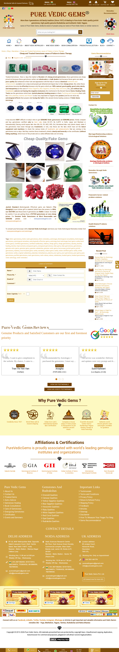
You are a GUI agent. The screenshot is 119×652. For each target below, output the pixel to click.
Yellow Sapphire (33, 89)
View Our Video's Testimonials (59, 389)
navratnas (41, 251)
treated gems (66, 255)
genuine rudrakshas (36, 248)
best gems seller (74, 241)
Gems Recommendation (101, 53)
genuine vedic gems (51, 248)
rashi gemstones (34, 255)
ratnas (51, 255)
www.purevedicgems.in (13, 221)
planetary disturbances (39, 253)
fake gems (57, 246)
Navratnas (28, 58)
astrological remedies (21, 241)
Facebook (21, 620)
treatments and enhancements (59, 129)
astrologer (53, 239)
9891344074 (13, 564)
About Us (9, 491)
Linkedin (29, 620)
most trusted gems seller (28, 251)
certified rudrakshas (36, 244)
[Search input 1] (57, 32)
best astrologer (62, 241)
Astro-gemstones (16, 239)
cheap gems (53, 244)
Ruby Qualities (49, 509)
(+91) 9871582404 (17, 562)
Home (4, 51)
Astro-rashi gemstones (30, 239)
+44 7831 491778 (90, 559)
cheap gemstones (64, 244)
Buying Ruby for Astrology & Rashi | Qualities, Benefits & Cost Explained (104, 259)
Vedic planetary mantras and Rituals (20, 96)
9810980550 (32, 564)
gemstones (77, 246)
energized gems (31, 246)
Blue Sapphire (44, 89)
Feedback (84, 506)
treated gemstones (78, 255)
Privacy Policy (86, 497)
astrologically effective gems (40, 241)
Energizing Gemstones (14, 512)
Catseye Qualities (50, 498)
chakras (46, 244)
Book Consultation (13, 506)
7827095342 (13, 567)
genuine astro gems (12, 248)
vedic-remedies (22, 258)
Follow (87, 602)
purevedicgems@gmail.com (19, 571)
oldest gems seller (51, 251)
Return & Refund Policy (90, 500)
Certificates (10, 514)
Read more (20, 366)
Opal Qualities (48, 518)
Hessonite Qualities (51, 507)
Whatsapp (58, 620)
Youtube (42, 620)
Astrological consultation (66, 239)
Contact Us (9, 494)
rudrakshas (57, 255)
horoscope (62, 248)
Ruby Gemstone (61, 89)
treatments (10, 91)
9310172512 (30, 562)
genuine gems (24, 248)
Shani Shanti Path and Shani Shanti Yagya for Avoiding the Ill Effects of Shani (103, 299)
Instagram (50, 620)
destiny (73, 244)
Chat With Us (31, 650)
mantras (17, 251)
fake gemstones (67, 246)
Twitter (36, 620)
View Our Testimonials (59, 384)
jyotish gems (70, 248)
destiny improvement (18, 246)
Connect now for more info (93, 579)
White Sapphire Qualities (53, 512)
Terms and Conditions (89, 494)
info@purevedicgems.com (19, 573)
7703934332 (23, 564)
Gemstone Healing (13, 503)
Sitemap (83, 512)
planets (50, 253)
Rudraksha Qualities (51, 521)
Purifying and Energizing (70, 93)
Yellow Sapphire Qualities (53, 501)
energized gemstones (45, 246)
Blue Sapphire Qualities (52, 504)
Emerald (52, 89)
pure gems (77, 253)
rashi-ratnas (44, 255)
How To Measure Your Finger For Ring (96, 517)
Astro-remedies (44, 239)
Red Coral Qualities (51, 515)
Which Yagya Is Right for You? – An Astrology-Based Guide (103, 312)
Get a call (12, 650)
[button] (53, 43)
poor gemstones (67, 253)
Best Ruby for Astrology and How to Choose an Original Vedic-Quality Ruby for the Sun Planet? (104, 272)
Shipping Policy (86, 503)
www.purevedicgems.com (42, 219)
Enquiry (95, 650)
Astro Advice (10, 500)
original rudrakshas (24, 253)
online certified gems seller (68, 251)
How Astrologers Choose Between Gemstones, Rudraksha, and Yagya (103, 285)
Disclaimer (84, 514)
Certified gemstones (22, 244)
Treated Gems (11, 497)
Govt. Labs (38, 122)
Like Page (12, 602)
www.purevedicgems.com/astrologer (19, 231)
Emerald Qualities (50, 495)
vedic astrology (11, 258)
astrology (53, 241)
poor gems (57, 253)
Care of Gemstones (13, 509)
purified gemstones (20, 255)
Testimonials (85, 491)
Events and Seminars (14, 517)
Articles (83, 509)
